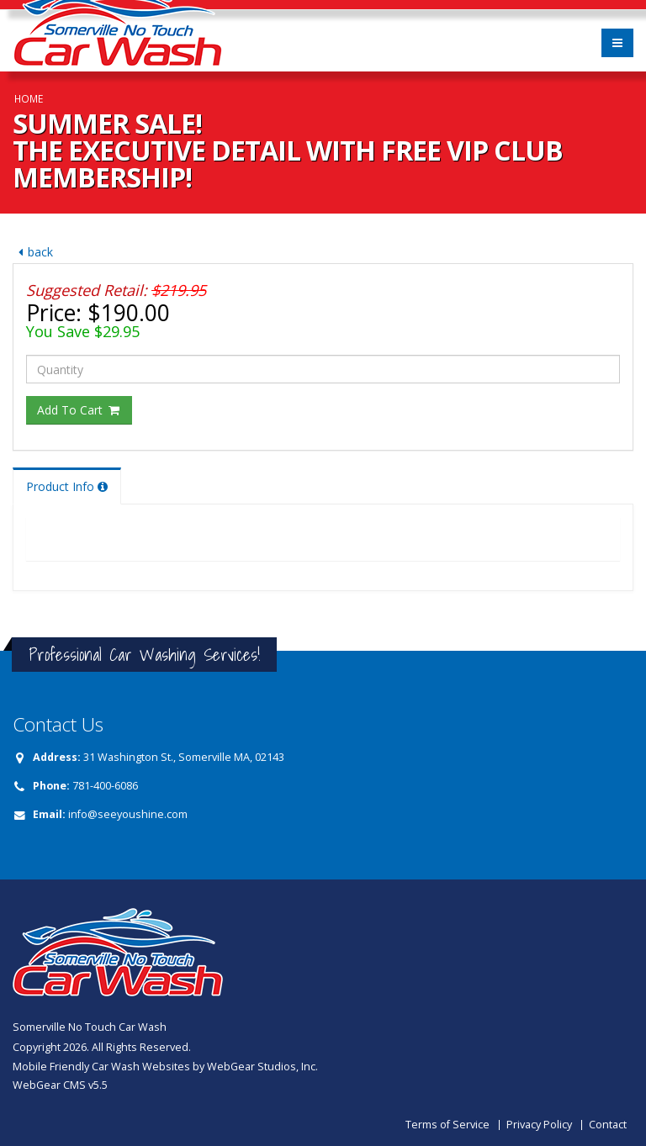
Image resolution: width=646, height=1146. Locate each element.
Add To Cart (79, 410)
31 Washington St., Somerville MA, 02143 (183, 757)
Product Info (67, 486)
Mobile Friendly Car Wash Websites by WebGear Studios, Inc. (165, 1066)
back (33, 252)
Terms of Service (447, 1124)
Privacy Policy (539, 1124)
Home (28, 98)
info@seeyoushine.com (128, 814)
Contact (608, 1124)
